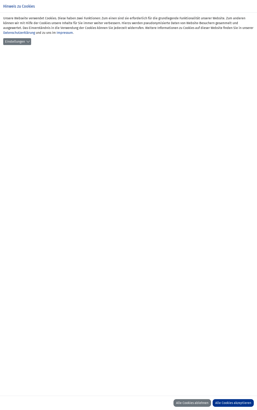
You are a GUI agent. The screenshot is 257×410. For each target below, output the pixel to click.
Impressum (65, 33)
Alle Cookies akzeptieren (233, 403)
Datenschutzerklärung (19, 33)
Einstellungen (15, 41)
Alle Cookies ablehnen (192, 403)
